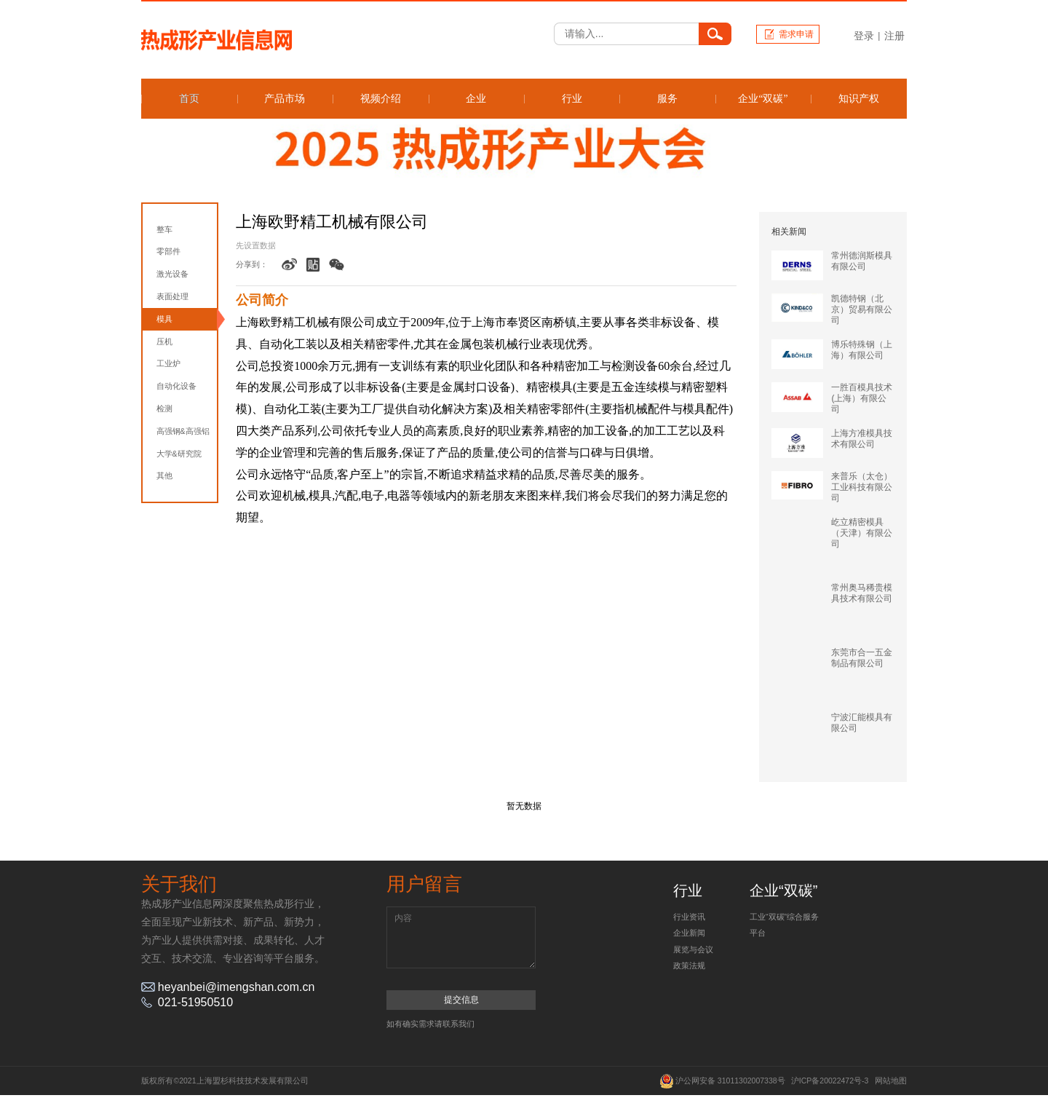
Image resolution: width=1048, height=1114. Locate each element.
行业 (572, 98)
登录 (864, 36)
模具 (164, 319)
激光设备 (172, 273)
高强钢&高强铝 (183, 431)
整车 (164, 229)
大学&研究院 (179, 453)
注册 (894, 36)
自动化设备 (176, 386)
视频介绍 (380, 98)
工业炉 (168, 363)
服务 (667, 98)
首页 (189, 98)
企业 (476, 98)
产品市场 (284, 98)
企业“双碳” (762, 98)
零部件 (168, 251)
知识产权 (858, 98)
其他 (164, 475)
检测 (164, 408)
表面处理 (172, 296)
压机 (164, 341)
